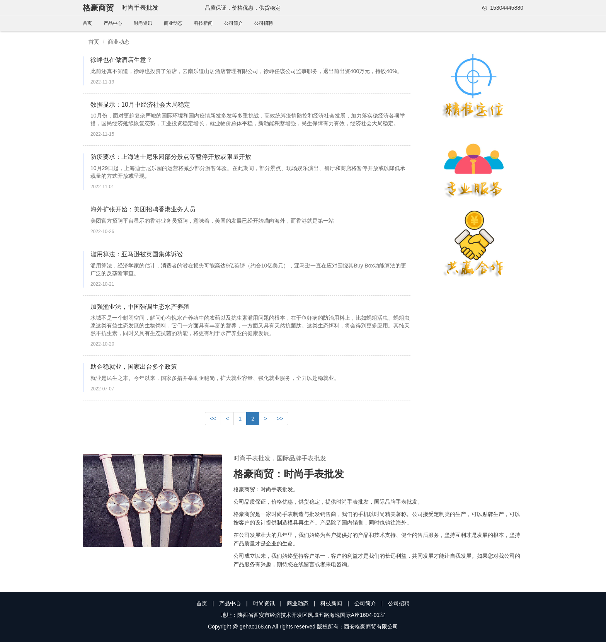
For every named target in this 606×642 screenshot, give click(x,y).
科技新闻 (203, 23)
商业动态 (173, 23)
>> (280, 419)
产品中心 (113, 23)
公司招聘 (263, 23)
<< (213, 419)
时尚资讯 (143, 23)
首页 (87, 23)
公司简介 (233, 23)
